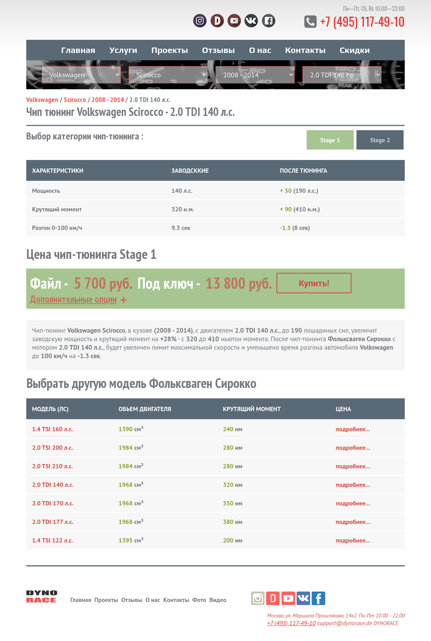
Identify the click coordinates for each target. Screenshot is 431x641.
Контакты (305, 49)
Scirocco (75, 99)
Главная (78, 49)
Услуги (123, 49)
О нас (260, 49)
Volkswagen (42, 99)
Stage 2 (380, 139)
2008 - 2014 (108, 99)
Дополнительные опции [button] (73, 298)
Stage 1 (330, 139)
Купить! (314, 282)
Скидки (354, 49)
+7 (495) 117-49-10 (362, 21)
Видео (217, 598)
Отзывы (218, 49)
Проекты (169, 49)
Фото (199, 598)
